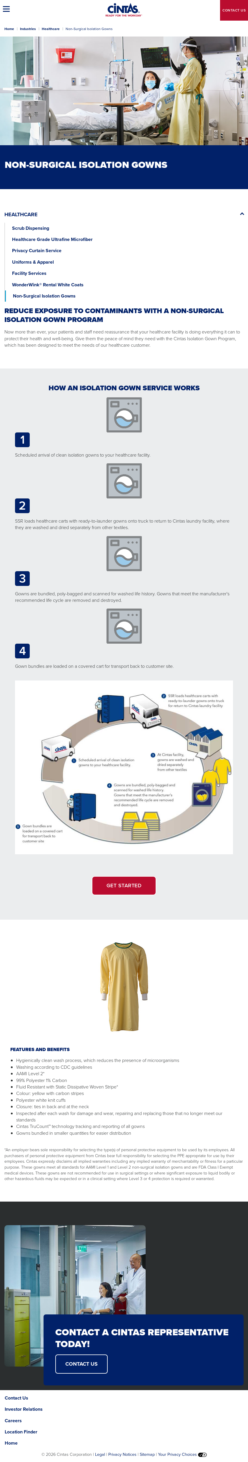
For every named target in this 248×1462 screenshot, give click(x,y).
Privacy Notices (122, 1454)
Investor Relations (24, 1409)
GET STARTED (124, 885)
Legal (100, 1454)
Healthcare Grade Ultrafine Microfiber (52, 239)
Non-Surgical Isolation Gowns (44, 296)
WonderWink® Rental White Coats (48, 284)
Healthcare (51, 29)
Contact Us (16, 1398)
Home (9, 29)
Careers (13, 1420)
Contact (234, 10)
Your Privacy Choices (182, 1454)
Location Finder (21, 1431)
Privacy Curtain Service (36, 250)
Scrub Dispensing (30, 228)
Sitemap (147, 1454)
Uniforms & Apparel (33, 262)
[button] (7, 9)
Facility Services (29, 273)
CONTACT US (81, 1364)
